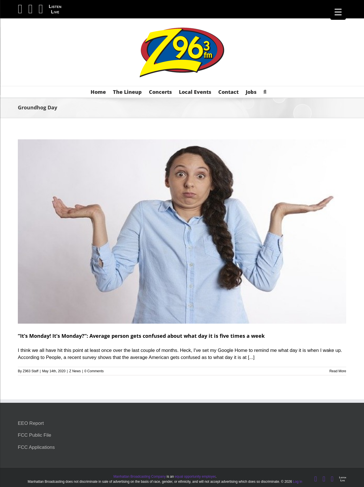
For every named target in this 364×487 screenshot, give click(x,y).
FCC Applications (36, 447)
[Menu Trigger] (338, 12)
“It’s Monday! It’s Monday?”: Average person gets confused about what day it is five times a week (141, 335)
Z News (75, 371)
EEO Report (31, 423)
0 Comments (94, 371)
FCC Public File (34, 435)
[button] (265, 92)
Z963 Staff (30, 371)
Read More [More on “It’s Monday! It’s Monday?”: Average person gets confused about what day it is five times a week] (337, 371)
